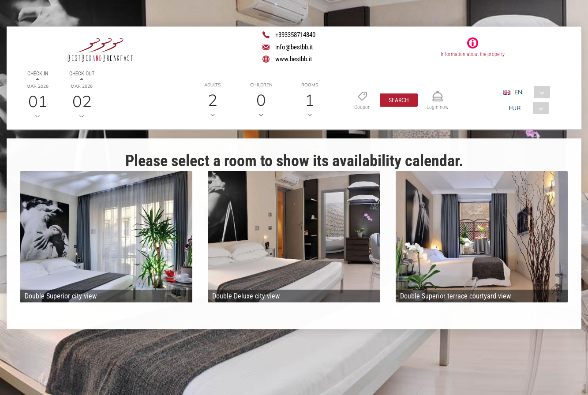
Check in (37, 73)
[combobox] (530, 92)
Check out (81, 73)
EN (518, 92)
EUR (515, 108)
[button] (399, 100)
